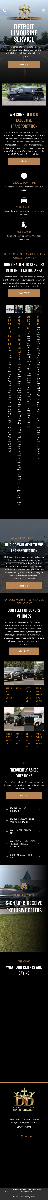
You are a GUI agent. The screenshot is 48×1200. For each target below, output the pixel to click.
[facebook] (17, 1137)
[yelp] (31, 1137)
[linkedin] (26, 1137)
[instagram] (21, 1137)
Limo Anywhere (29, 1197)
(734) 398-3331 (24, 1127)
